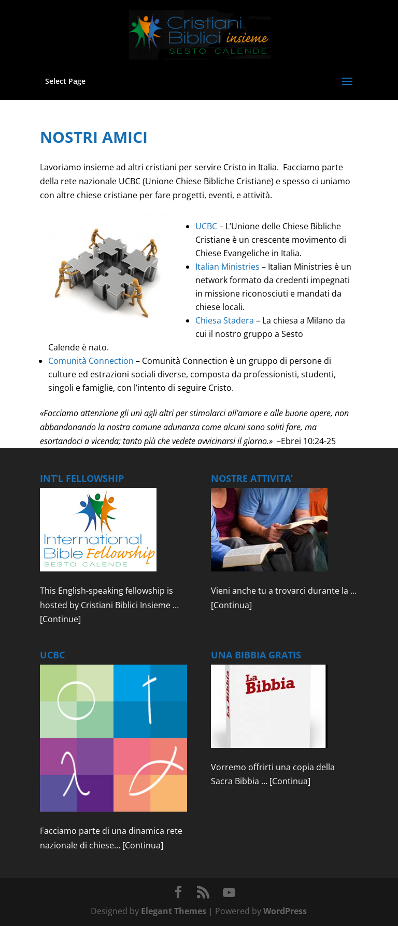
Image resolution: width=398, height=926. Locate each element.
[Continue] (60, 619)
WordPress (285, 911)
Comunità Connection (91, 360)
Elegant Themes (173, 911)
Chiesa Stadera (224, 320)
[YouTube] (229, 893)
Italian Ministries (227, 266)
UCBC (206, 226)
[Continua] (231, 605)
